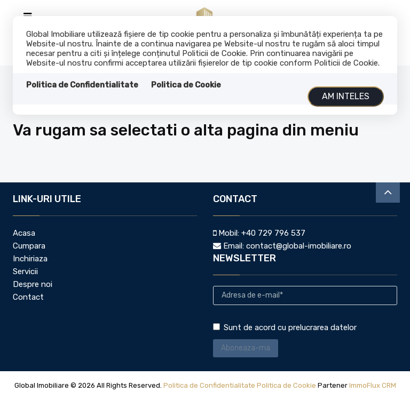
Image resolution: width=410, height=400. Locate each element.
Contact (28, 297)
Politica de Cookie (186, 85)
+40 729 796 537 (273, 233)
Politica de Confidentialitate (82, 85)
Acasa (24, 233)
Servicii (25, 271)
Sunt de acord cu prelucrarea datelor (285, 327)
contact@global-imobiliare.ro (298, 246)
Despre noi (32, 284)
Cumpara (29, 246)
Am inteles (345, 96)
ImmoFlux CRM (372, 385)
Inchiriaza (30, 258)
